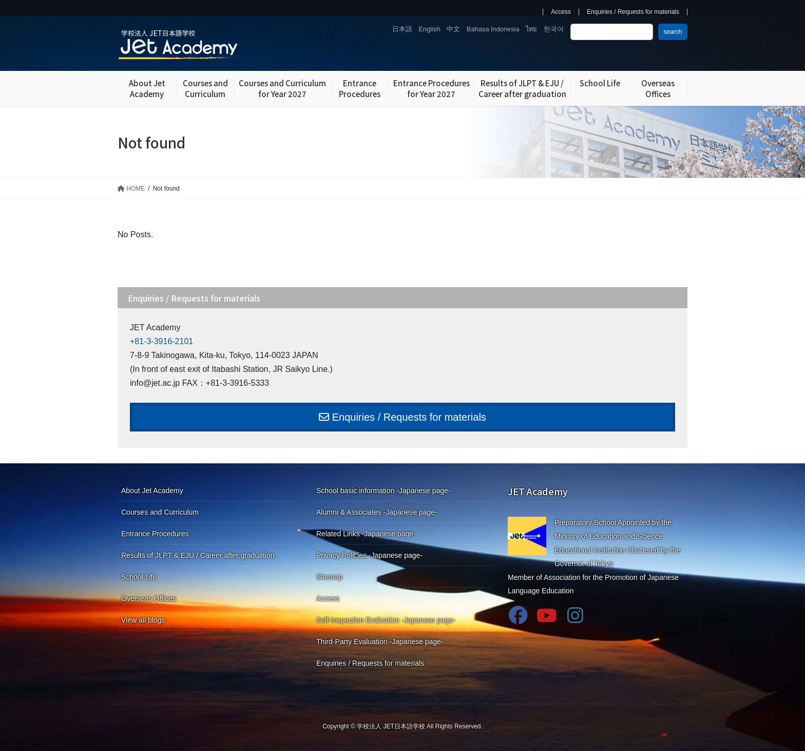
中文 (453, 29)
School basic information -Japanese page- (383, 490)
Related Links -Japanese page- (366, 534)
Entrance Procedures (155, 534)
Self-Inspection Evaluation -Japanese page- (385, 620)
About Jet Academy (152, 490)
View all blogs (143, 620)
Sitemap (329, 577)
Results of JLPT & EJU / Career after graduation (198, 555)
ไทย (531, 29)
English (429, 29)
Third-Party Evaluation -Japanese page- (379, 641)
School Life (139, 577)
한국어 (554, 29)
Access (561, 12)
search (672, 31)
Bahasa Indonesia (493, 29)
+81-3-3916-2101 (161, 341)
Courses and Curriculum (160, 512)
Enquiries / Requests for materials (633, 12)
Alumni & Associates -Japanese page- (376, 512)
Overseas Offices (148, 598)
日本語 (402, 29)
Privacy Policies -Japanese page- (369, 555)
